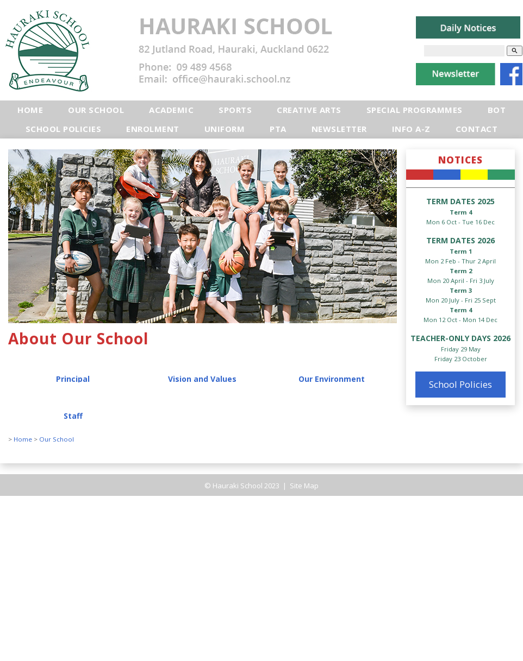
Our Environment (331, 379)
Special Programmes (414, 109)
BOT (497, 109)
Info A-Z (411, 128)
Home (30, 109)
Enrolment (152, 128)
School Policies (64, 128)
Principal (73, 379)
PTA (278, 128)
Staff (73, 416)
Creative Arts (309, 109)
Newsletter (339, 128)
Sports (235, 109)
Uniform (224, 128)
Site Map (303, 485)
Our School (96, 109)
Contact (477, 128)
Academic (171, 109)
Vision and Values (202, 379)
